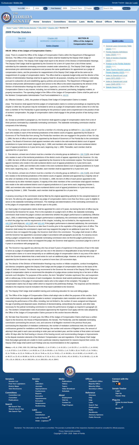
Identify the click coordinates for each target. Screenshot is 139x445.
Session (72, 21)
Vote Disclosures (15, 389)
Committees (60, 21)
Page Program (67, 405)
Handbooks (93, 412)
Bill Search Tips (15, 406)
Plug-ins (116, 400)
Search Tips (93, 405)
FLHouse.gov (6, 3)
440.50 (65, 95)
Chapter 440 (53, 28)
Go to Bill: (21, 8)
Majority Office (94, 384)
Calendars (39, 384)
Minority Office (94, 386)
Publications (67, 381)
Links (91, 402)
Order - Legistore (43, 421)
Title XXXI (42, 28)
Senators (46, 21)
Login (135, 3)
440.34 (28, 223)
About (99, 21)
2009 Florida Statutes (27, 28)
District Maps (14, 386)
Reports (38, 393)
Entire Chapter (52, 46)
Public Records (95, 417)
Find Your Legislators (17, 384)
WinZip (120, 408)
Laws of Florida (42, 418)
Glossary (92, 395)
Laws (82, 21)
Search (8, 404)
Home (36, 21)
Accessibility (76, 431)
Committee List (14, 395)
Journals (38, 386)
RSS (119, 384)
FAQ (90, 397)
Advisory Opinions (96, 415)
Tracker (131, 21)
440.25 (8, 223)
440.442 (41, 223)
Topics (64, 386)
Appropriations (41, 389)
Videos (64, 384)
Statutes (38, 412)
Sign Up (128, 3)
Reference (120, 21)
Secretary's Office (96, 389)
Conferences (40, 391)
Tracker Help (120, 396)
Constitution (40, 415)
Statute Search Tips (114, 87)
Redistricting (40, 406)
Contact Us (66, 402)
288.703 (84, 130)
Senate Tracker (119, 388)
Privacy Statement (65, 431)
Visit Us (65, 400)
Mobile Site (18, 3)
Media (90, 21)
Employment (67, 397)
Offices (108, 21)
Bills (37, 381)
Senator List (13, 381)
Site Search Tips (15, 411)
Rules (91, 410)
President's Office (96, 381)
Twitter (117, 384)
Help (90, 400)
